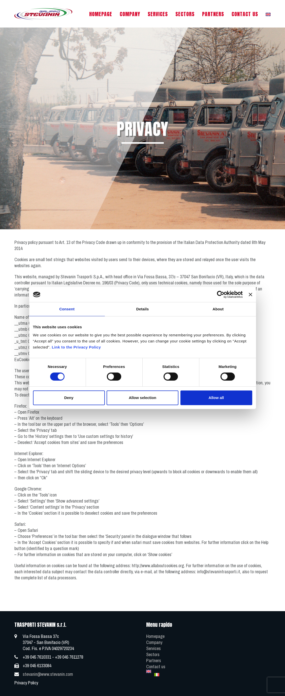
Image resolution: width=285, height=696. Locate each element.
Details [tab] (142, 309)
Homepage (155, 636)
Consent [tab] (67, 309)
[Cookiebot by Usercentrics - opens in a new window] (221, 294)
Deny (69, 397)
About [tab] (218, 309)
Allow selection (142, 397)
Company (154, 642)
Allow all (216, 397)
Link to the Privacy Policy (76, 347)
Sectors (153, 654)
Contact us (155, 666)
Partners (153, 660)
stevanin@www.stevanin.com (48, 674)
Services (153, 648)
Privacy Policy (26, 683)
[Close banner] (250, 294)
